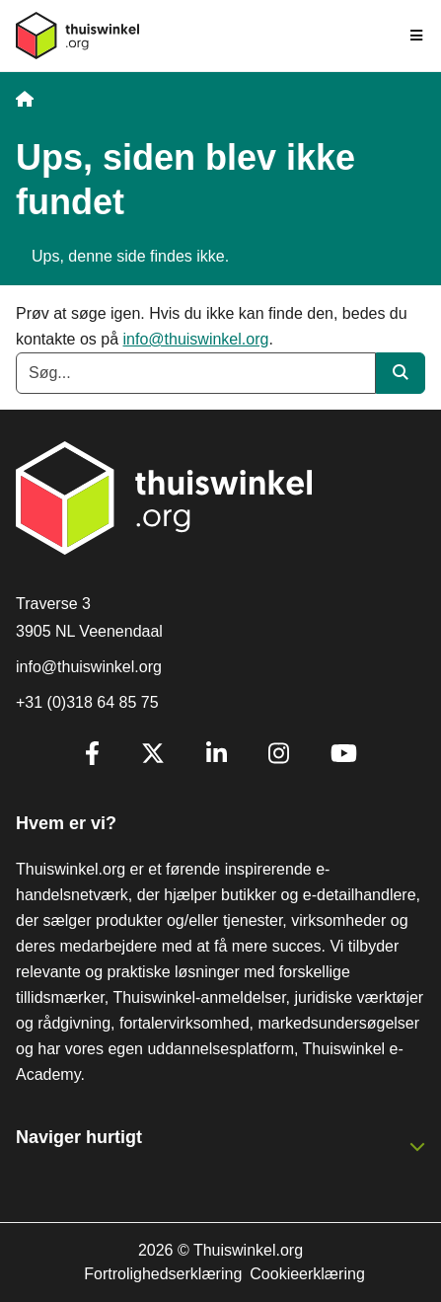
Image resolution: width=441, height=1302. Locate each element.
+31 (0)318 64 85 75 (87, 702)
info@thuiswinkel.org (196, 339)
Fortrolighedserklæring (163, 1273)
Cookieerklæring (307, 1273)
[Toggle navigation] (417, 35)
